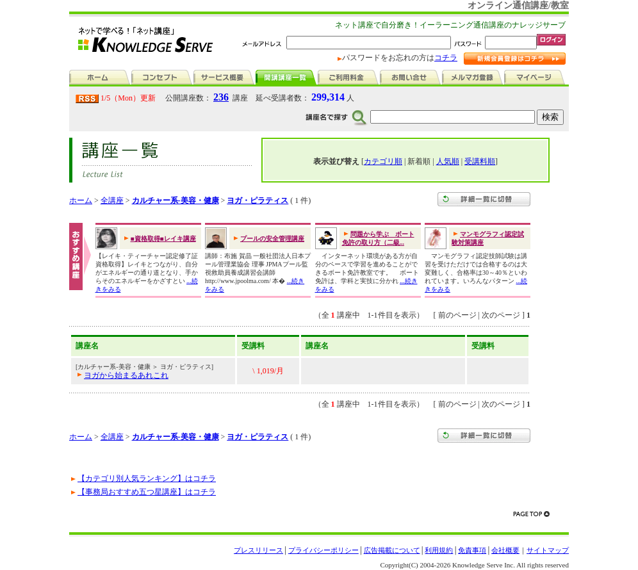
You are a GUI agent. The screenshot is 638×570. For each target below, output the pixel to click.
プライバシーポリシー (323, 550)
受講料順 (479, 161)
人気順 (447, 161)
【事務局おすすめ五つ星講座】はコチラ (147, 491)
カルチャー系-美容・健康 (175, 200)
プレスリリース (258, 550)
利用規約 (439, 550)
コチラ (445, 57)
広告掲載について (392, 550)
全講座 (112, 200)
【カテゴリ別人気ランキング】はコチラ (147, 478)
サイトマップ (548, 550)
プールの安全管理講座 (272, 238)
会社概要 (505, 550)
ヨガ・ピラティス (257, 200)
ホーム (80, 200)
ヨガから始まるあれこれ (126, 375)
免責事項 (472, 550)
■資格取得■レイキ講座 (163, 238)
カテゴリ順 (383, 161)
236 (221, 97)
